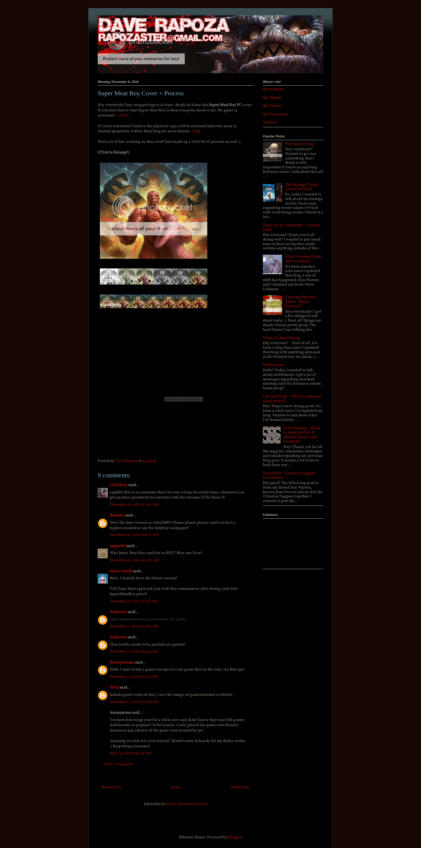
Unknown (118, 612)
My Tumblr (272, 97)
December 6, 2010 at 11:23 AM (134, 560)
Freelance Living (299, 144)
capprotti (118, 546)
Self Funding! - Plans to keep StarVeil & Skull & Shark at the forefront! (302, 435)
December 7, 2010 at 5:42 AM (134, 626)
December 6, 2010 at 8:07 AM (134, 535)
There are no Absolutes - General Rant (291, 227)
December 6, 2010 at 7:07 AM (134, 504)
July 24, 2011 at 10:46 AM (130, 753)
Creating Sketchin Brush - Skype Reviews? (301, 302)
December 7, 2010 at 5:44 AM (134, 651)
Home (176, 787)
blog (197, 131)
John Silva (119, 485)
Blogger (234, 837)
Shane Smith (121, 571)
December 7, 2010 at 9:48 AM (134, 702)
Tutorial (270, 122)
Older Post (240, 787)
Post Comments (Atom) (187, 804)
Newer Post (111, 787)
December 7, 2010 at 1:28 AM (133, 601)
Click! (123, 115)
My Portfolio (274, 89)
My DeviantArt (275, 114)
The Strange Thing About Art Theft (301, 187)
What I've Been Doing (281, 338)
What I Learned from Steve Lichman (303, 259)
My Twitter (272, 106)
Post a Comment (118, 764)
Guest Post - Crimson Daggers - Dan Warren (290, 476)
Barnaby (117, 515)
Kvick (114, 687)
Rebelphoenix (122, 662)
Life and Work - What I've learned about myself (292, 399)
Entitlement (273, 364)
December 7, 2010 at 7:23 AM (134, 676)
